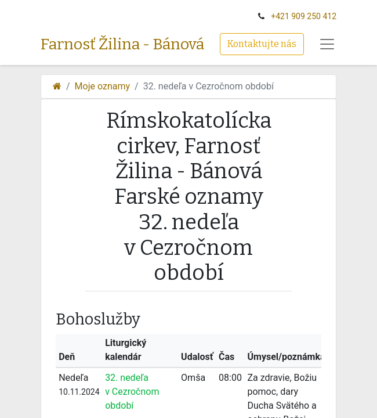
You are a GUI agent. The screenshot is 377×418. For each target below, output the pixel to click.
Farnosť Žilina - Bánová (122, 44)
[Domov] (57, 86)
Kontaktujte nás (261, 43)
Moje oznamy (102, 86)
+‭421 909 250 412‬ (303, 16)
